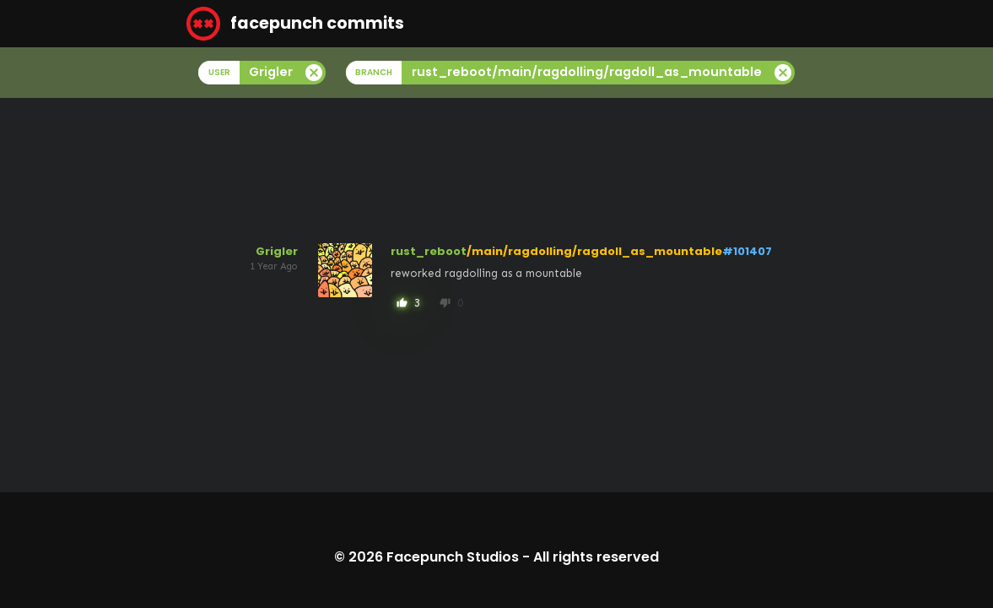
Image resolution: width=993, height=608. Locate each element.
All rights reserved (596, 557)
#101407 (747, 251)
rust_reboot (429, 251)
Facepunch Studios (452, 557)
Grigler (277, 251)
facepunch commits (295, 24)
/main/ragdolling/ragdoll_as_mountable (594, 251)
